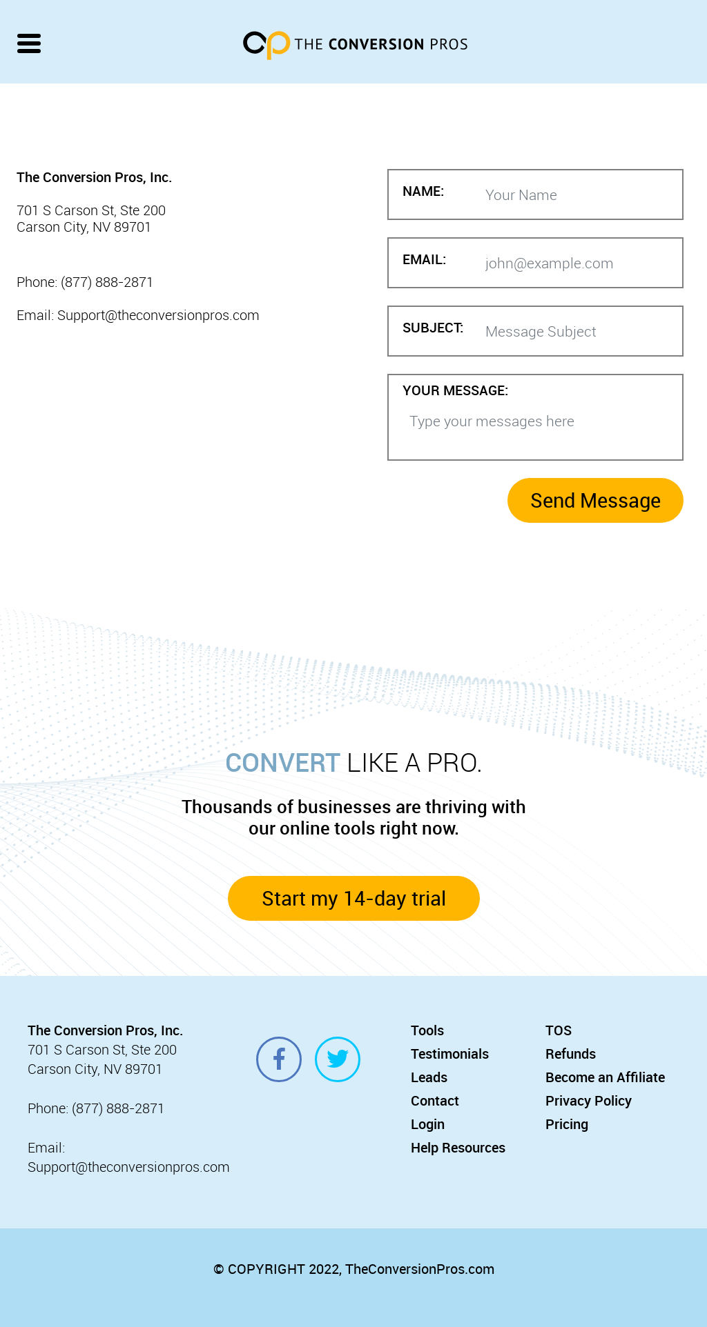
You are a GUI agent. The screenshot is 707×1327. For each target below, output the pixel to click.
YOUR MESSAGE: (455, 390)
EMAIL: (424, 259)
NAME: (423, 191)
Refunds (570, 1053)
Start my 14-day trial (354, 897)
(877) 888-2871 (118, 1108)
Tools (427, 1030)
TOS (558, 1030)
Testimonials (450, 1053)
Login (428, 1124)
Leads (429, 1077)
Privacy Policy (588, 1100)
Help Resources (458, 1147)
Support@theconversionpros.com (129, 1166)
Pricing (566, 1124)
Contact (435, 1100)
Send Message (595, 499)
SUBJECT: (433, 328)
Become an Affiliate (605, 1077)
